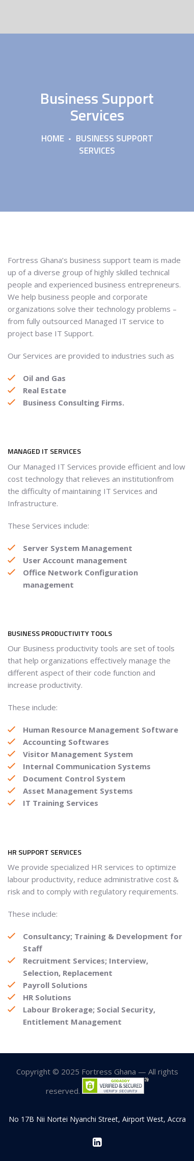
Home (52, 138)
